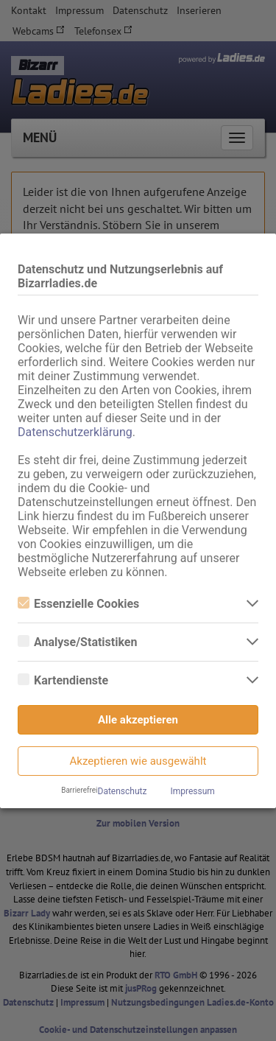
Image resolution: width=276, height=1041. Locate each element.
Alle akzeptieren (138, 719)
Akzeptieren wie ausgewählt (138, 761)
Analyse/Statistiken (77, 642)
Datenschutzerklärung (75, 432)
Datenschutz (122, 791)
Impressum (192, 791)
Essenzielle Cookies (78, 604)
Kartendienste (63, 680)
